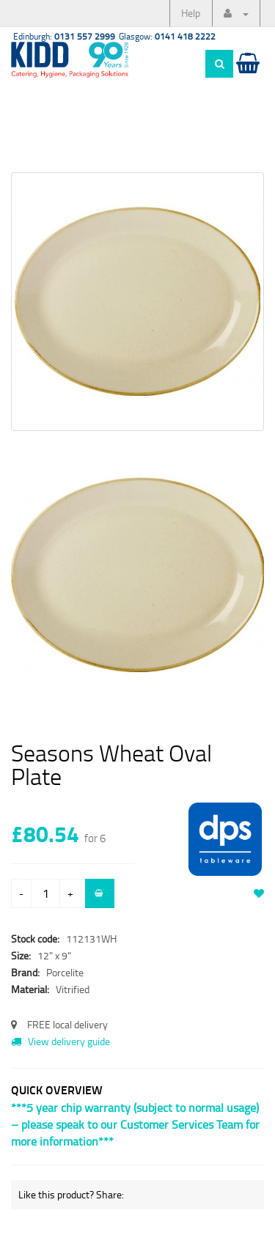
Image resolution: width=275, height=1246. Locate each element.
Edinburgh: (64, 36)
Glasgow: (167, 36)
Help (190, 13)
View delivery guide (60, 1041)
